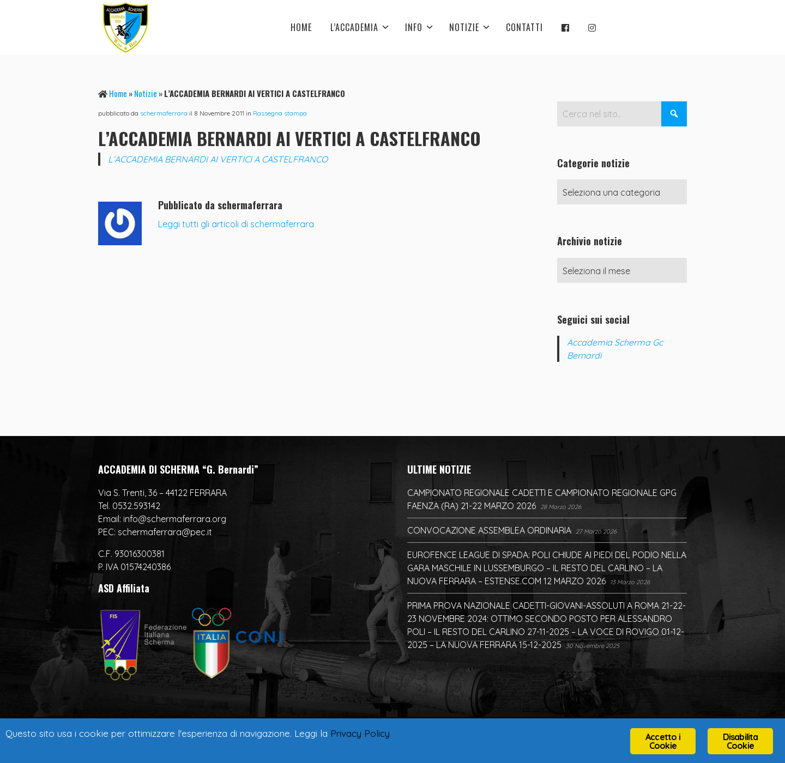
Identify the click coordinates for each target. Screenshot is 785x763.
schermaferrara (164, 113)
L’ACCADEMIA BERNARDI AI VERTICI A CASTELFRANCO (218, 159)
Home (118, 93)
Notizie (145, 93)
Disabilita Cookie (740, 741)
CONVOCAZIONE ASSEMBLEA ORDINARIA (489, 530)
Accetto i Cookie (662, 741)
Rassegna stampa (280, 113)
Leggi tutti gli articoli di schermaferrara (236, 224)
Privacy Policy (360, 733)
